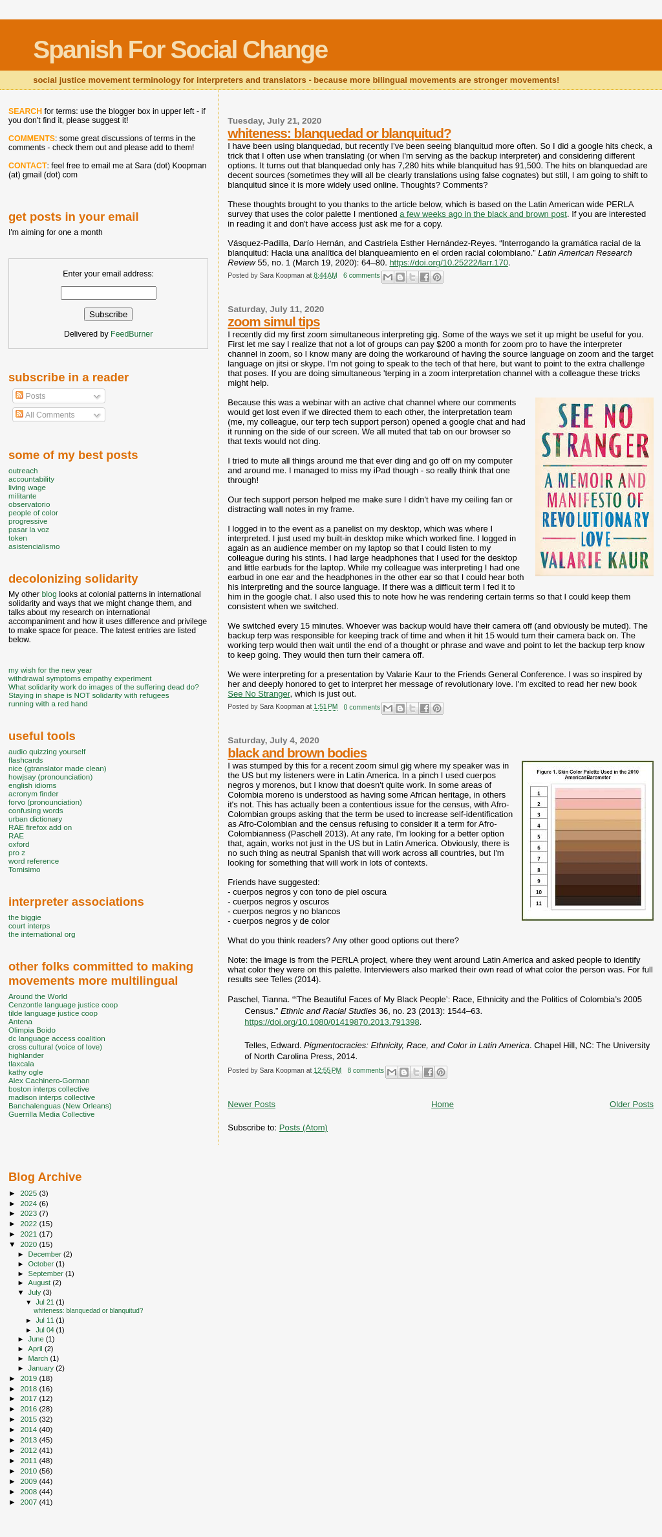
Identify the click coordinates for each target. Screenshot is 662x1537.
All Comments (45, 415)
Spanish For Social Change (180, 49)
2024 (29, 1203)
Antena (20, 1021)
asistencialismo (33, 546)
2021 (29, 1233)
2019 (29, 1378)
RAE (16, 835)
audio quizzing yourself (46, 751)
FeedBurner (132, 334)
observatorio (29, 504)
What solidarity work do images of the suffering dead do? (103, 686)
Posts (30, 396)
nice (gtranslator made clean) (57, 768)
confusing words (35, 810)
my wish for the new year (50, 670)
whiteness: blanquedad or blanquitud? (339, 133)
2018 (29, 1388)
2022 (29, 1223)
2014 (29, 1429)
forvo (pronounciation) (45, 802)
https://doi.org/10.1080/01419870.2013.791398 (331, 1022)
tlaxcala (21, 1063)
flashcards (25, 760)
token (17, 537)
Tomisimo (24, 869)
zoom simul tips (273, 321)
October (42, 1264)
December (45, 1254)
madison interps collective (51, 1097)
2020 (29, 1244)
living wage (27, 487)
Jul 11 (46, 1320)
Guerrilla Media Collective (51, 1114)
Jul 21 (46, 1302)
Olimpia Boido (32, 1030)
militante (22, 495)
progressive (28, 521)
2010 (29, 1470)
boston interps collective (48, 1088)
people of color (33, 512)
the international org (42, 934)
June (37, 1339)
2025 (29, 1193)
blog (48, 594)
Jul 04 (46, 1330)
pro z (16, 852)
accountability (31, 479)
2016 (29, 1408)
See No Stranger (259, 694)
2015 (29, 1419)
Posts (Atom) (303, 1127)
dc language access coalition (56, 1038)
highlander (26, 1055)
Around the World (37, 996)
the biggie (24, 917)
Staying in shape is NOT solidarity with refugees (88, 695)
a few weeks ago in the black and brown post (483, 214)
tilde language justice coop (53, 1013)
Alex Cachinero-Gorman (49, 1080)
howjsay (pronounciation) (50, 776)
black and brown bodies (297, 752)
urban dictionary (35, 818)
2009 (29, 1481)
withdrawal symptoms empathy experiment (79, 678)
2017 (29, 1398)
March (39, 1358)
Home (442, 1104)
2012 (29, 1450)
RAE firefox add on (40, 827)
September (47, 1273)
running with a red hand (47, 703)
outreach (23, 470)
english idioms (32, 785)
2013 (29, 1439)
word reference (33, 861)
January (42, 1368)
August (40, 1282)
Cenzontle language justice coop (63, 1004)
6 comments (361, 275)
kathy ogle (25, 1072)
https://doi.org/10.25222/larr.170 (448, 262)
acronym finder (33, 793)
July (35, 1292)
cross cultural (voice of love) (55, 1046)
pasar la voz (28, 529)
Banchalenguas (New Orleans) (60, 1105)
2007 (29, 1502)
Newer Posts (251, 1104)
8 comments (365, 1070)
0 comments (362, 707)
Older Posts (632, 1104)
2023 (29, 1213)
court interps (29, 925)
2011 (29, 1460)
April (36, 1348)
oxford (19, 844)
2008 (29, 1491)
